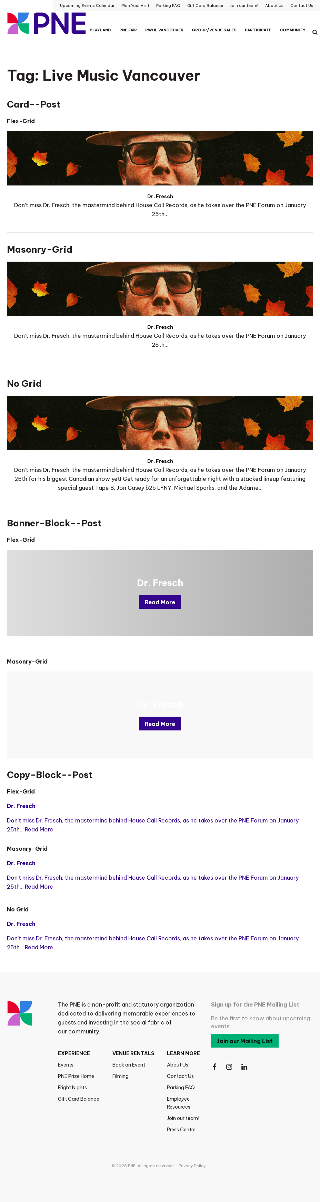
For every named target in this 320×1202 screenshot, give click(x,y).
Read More (160, 602)
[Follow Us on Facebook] (214, 1067)
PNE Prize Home (76, 1076)
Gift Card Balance (78, 1099)
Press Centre (181, 1130)
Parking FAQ (181, 1087)
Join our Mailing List (245, 1041)
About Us (177, 1065)
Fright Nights (72, 1087)
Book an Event (128, 1065)
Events (65, 1065)
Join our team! (183, 1118)
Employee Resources (178, 1103)
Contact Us (180, 1076)
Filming (120, 1076)
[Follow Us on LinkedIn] (244, 1067)
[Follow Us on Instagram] (229, 1067)
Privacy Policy (192, 1165)
